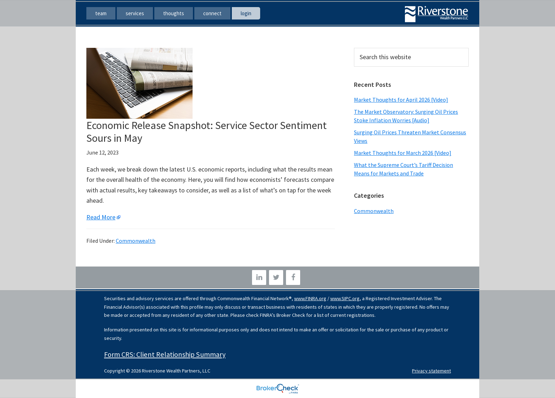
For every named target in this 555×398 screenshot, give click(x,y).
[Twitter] (276, 277)
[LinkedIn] (259, 277)
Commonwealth (135, 240)
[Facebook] (293, 277)
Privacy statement (431, 371)
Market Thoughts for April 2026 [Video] (401, 99)
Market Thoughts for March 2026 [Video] (402, 152)
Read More (100, 217)
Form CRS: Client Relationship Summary (164, 354)
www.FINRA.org (310, 298)
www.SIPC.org (345, 298)
